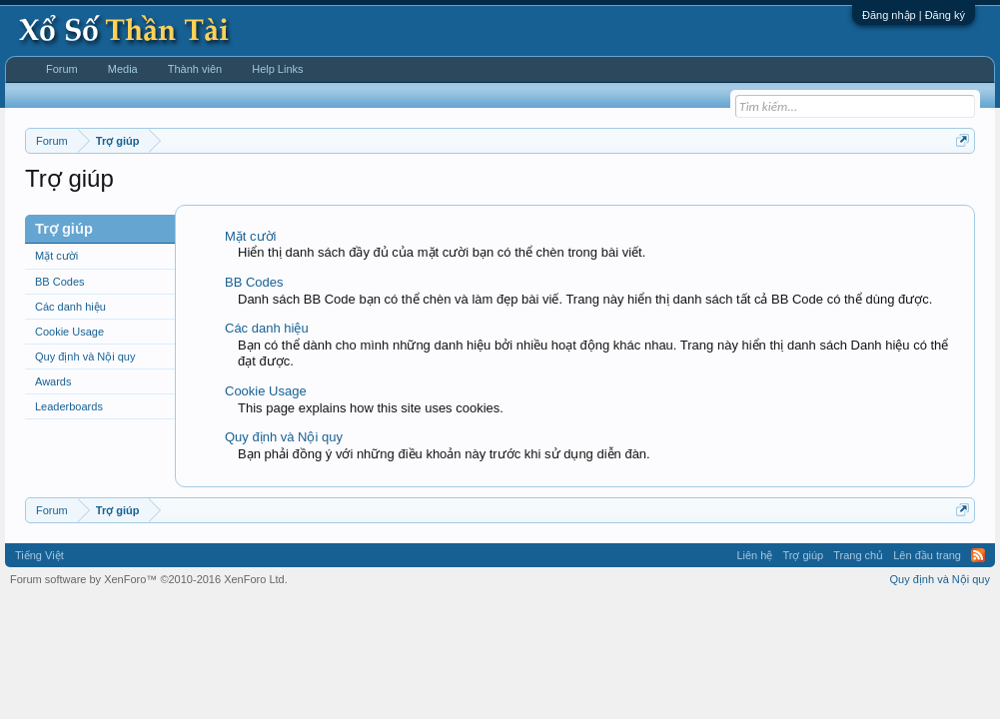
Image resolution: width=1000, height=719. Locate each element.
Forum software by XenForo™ (149, 579)
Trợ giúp (802, 555)
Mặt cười (56, 256)
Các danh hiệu (70, 307)
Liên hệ (754, 555)
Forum (62, 69)
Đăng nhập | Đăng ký (913, 15)
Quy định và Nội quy (85, 356)
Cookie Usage (69, 332)
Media (123, 69)
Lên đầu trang (927, 555)
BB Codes (60, 282)
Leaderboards (69, 406)
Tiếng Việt (39, 555)
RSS (978, 555)
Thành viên (195, 69)
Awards (53, 381)
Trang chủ (858, 555)
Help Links (277, 69)
